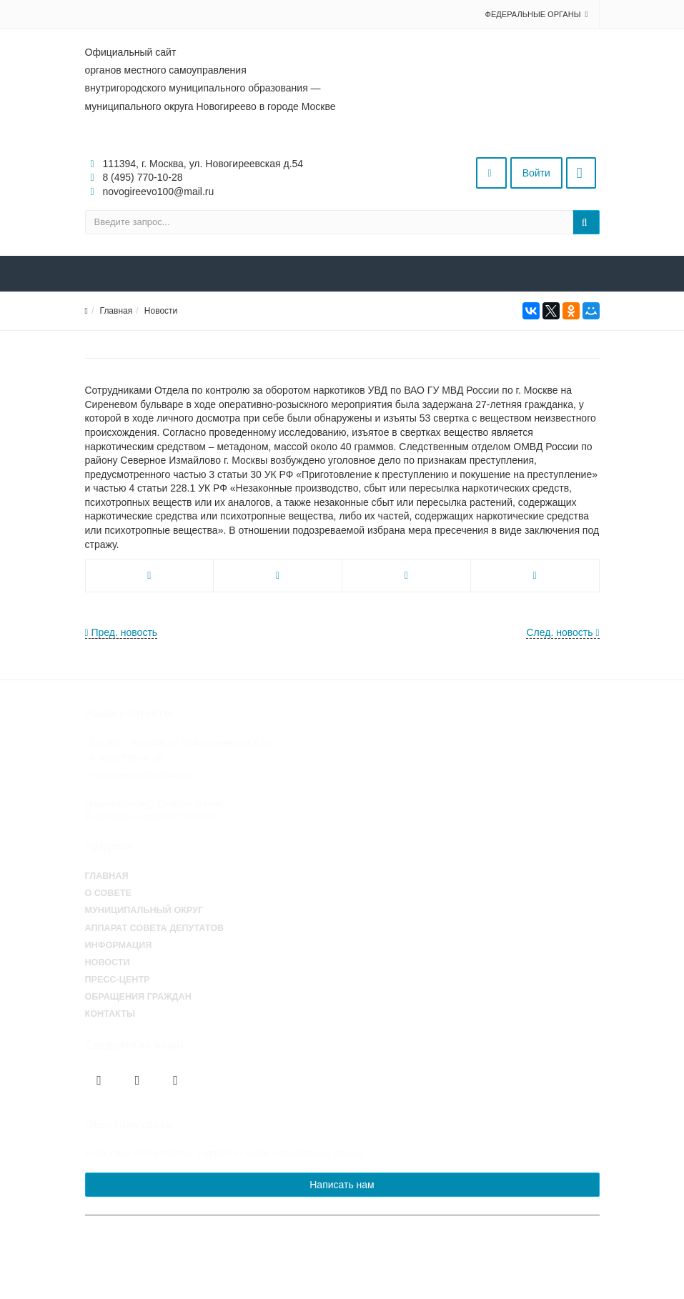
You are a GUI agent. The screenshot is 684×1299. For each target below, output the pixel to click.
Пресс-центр (117, 980)
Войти (536, 173)
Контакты (110, 1014)
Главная (116, 311)
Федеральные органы (533, 14)
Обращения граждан (138, 997)
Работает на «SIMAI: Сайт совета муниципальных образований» (464, 1283)
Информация (118, 945)
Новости (160, 311)
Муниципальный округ (144, 910)
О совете (108, 893)
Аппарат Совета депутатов (154, 928)
